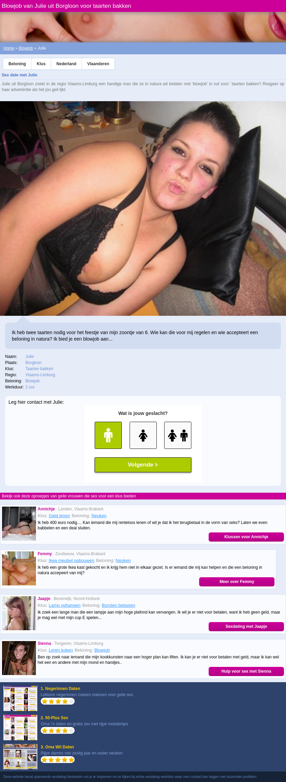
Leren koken (61, 650)
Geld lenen (59, 515)
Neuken (99, 515)
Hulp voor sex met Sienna (246, 671)
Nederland (66, 63)
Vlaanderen (98, 63)
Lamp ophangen (65, 605)
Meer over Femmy (237, 581)
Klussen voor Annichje (246, 536)
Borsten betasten (118, 605)
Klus (41, 63)
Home (8, 48)
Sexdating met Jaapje (246, 626)
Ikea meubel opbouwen (71, 560)
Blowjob (26, 48)
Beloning (17, 63)
